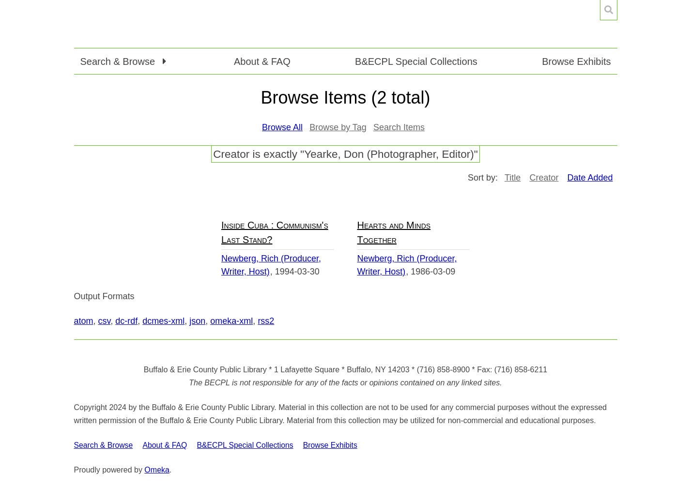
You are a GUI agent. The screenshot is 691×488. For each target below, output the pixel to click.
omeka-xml (231, 321)
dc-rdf (126, 321)
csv (104, 321)
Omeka (156, 470)
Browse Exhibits (576, 61)
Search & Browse (103, 445)
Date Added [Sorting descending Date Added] (590, 178)
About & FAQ (262, 61)
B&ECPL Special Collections (416, 61)
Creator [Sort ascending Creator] (543, 178)
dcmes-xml (163, 321)
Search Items (399, 127)
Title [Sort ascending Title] (513, 178)
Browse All (282, 127)
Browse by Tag (338, 127)
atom (83, 321)
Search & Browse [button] (119, 61)
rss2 (266, 321)
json (197, 321)
